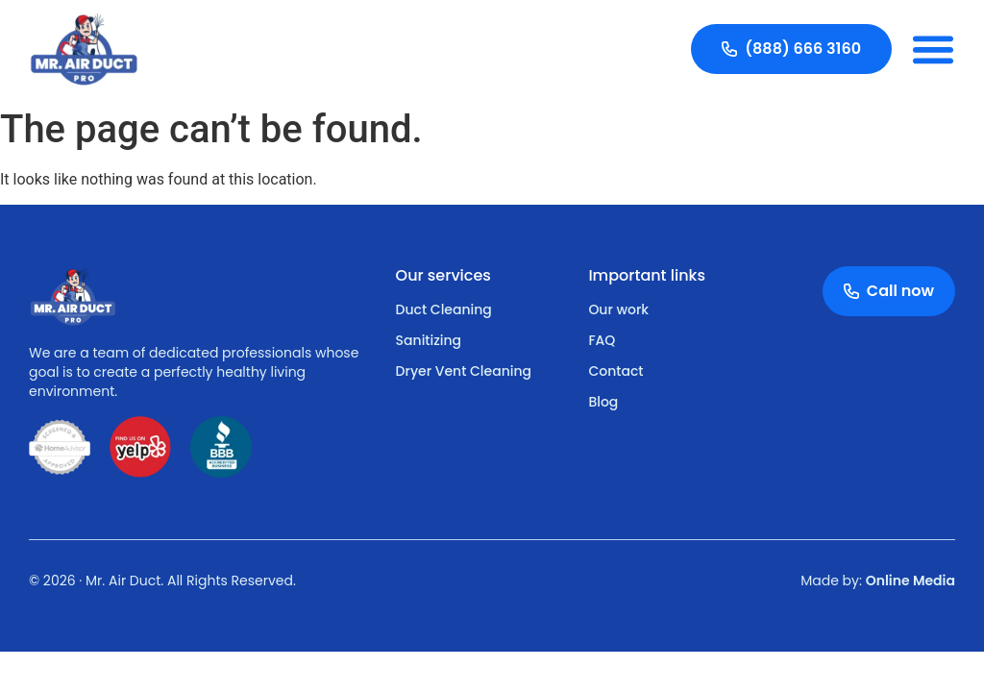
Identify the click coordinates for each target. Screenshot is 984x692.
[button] (933, 49)
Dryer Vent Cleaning (463, 371)
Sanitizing (429, 340)
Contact (615, 371)
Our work (618, 309)
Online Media (910, 580)
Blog (603, 401)
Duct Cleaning (444, 309)
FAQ (601, 340)
